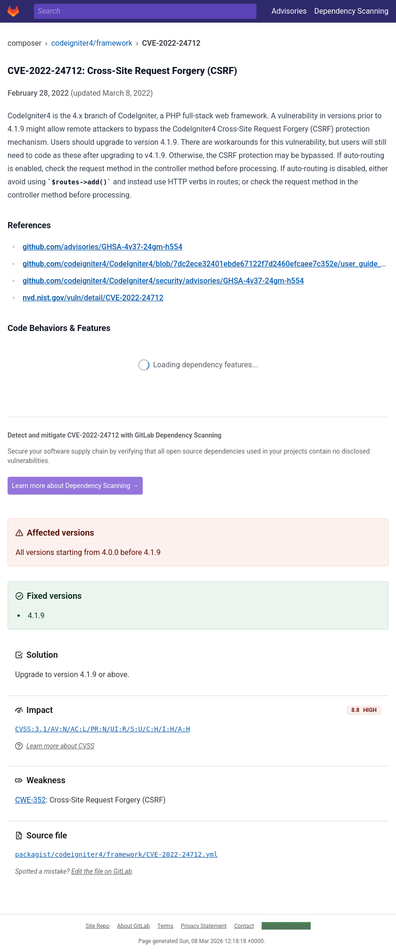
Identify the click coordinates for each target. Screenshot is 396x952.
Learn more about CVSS (60, 746)
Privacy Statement (204, 925)
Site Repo (98, 925)
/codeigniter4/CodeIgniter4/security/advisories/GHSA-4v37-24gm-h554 (163, 280)
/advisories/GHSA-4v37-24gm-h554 (102, 246)
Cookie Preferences (286, 925)
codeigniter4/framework (91, 43)
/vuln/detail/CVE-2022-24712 (93, 297)
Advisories (289, 11)
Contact (244, 925)
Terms (165, 925)
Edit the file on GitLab (101, 871)
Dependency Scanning (351, 11)
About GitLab (133, 925)
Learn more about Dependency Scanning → (75, 485)
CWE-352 (30, 799)
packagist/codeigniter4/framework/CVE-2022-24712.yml (116, 854)
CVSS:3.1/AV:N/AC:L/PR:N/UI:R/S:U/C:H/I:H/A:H (102, 729)
